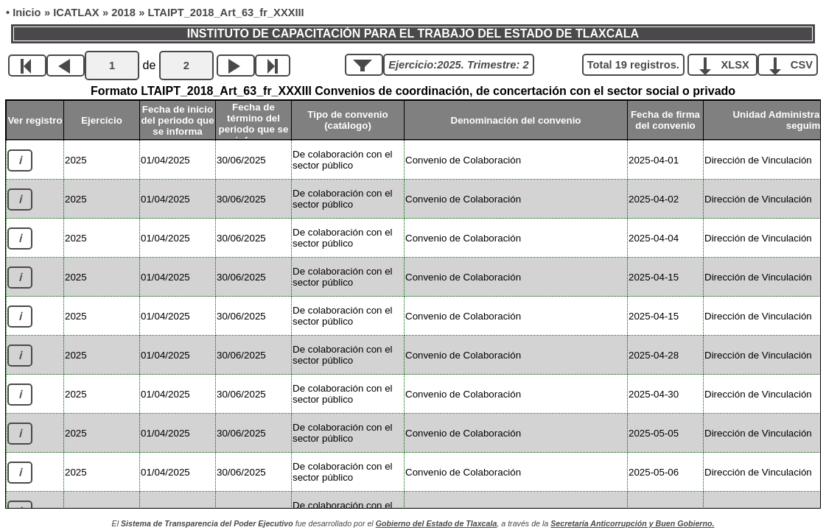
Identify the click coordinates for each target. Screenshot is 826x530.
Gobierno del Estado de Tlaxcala (436, 523)
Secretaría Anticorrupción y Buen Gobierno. (632, 523)
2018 (123, 12)
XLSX (728, 64)
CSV (793, 64)
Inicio (27, 12)
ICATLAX (76, 12)
